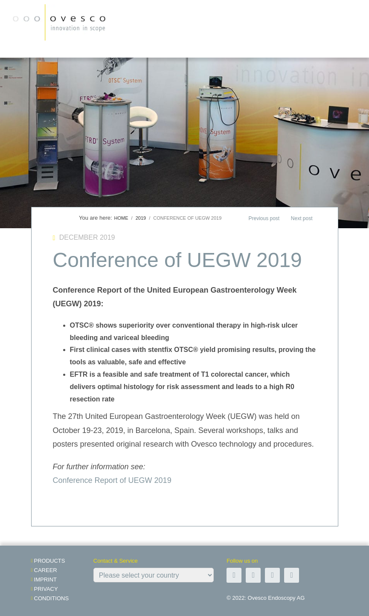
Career (45, 570)
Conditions (51, 598)
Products (49, 561)
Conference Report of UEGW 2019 (112, 480)
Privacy (46, 589)
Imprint (45, 579)
